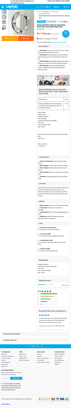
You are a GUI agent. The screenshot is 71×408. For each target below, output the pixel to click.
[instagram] (44, 7)
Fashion (3, 360)
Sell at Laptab (58, 358)
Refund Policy (22, 354)
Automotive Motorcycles (7, 356)
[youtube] (47, 7)
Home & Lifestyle (5, 362)
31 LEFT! (65, 34)
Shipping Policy (23, 358)
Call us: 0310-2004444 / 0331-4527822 (43, 359)
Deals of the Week (59, 360)
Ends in (49, 21)
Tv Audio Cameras (6, 358)
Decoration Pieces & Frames (59, 42)
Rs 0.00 (67, 7)
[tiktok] (49, 7)
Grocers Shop (4, 364)
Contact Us (39, 356)
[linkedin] (42, 7)
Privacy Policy (22, 356)
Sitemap (57, 364)
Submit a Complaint (24, 360)
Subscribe (16, 378)
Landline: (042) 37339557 (43, 362)
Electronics (4, 354)
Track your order (59, 356)
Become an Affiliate (59, 354)
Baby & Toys (4, 366)
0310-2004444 (56, 1)
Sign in (57, 7)
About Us (39, 354)
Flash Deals (41, 21)
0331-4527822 (65, 1)
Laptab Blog (58, 362)
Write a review (65, 285)
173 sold (61, 21)
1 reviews (49, 29)
